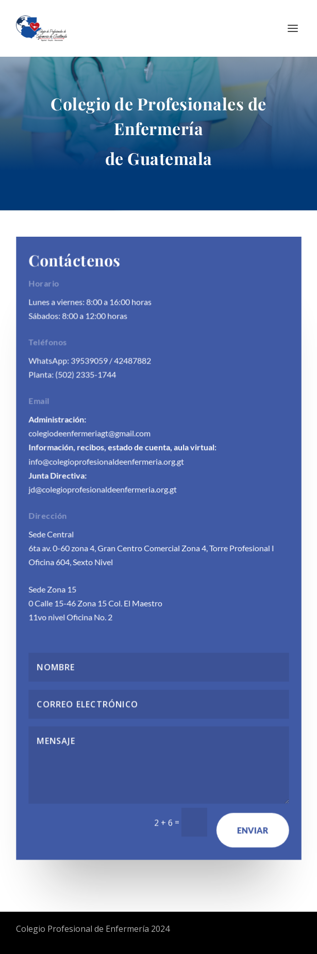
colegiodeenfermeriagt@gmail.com (90, 433)
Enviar (252, 829)
